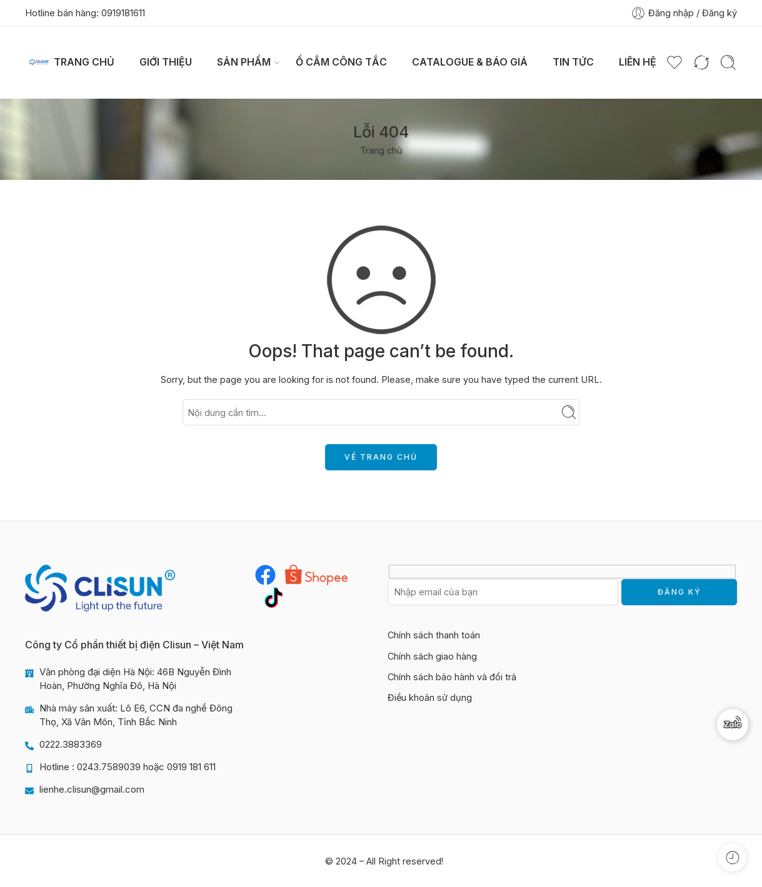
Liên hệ (637, 62)
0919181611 (123, 12)
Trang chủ (84, 62)
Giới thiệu (165, 62)
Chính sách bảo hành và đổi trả (452, 676)
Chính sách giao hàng (432, 656)
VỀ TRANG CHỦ (381, 457)
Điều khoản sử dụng (430, 697)
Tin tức (573, 62)
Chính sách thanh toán (434, 635)
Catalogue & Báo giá (470, 62)
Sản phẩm (244, 62)
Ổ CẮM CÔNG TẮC (341, 62)
